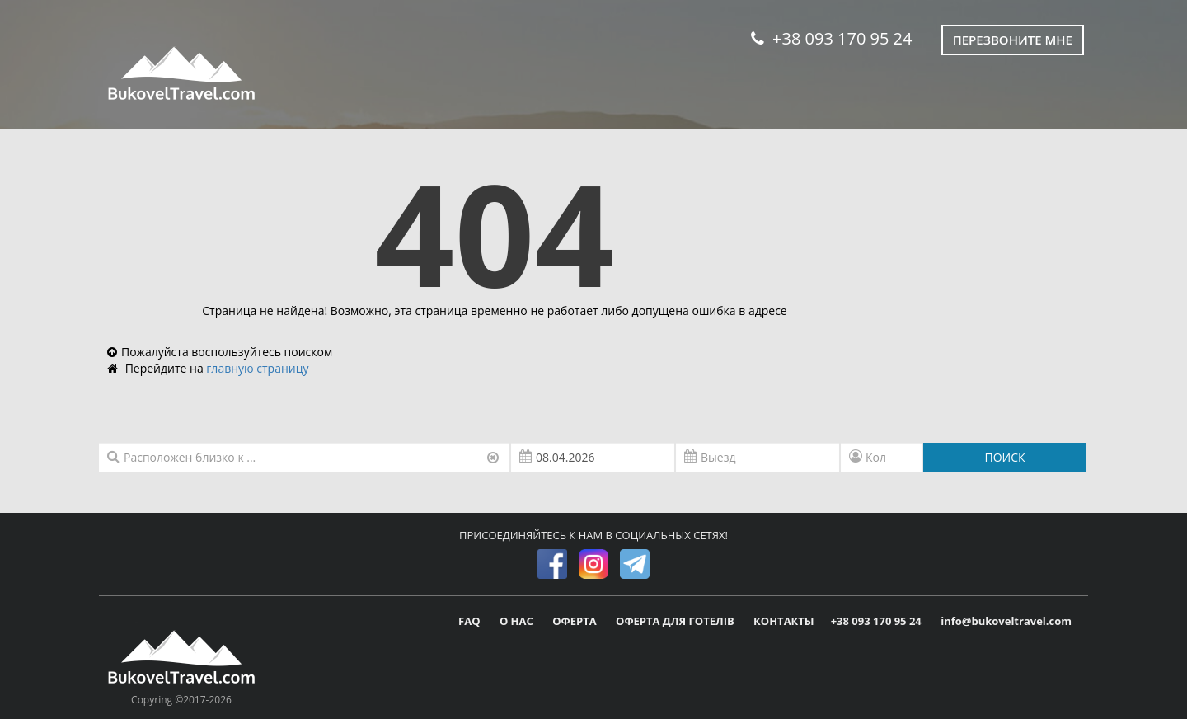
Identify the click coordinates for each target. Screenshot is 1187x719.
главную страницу (257, 368)
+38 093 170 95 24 (831, 38)
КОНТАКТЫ (783, 620)
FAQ (470, 620)
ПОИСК (1004, 457)
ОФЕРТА (575, 620)
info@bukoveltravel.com (1006, 620)
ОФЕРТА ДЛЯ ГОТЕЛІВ (676, 620)
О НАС (518, 620)
